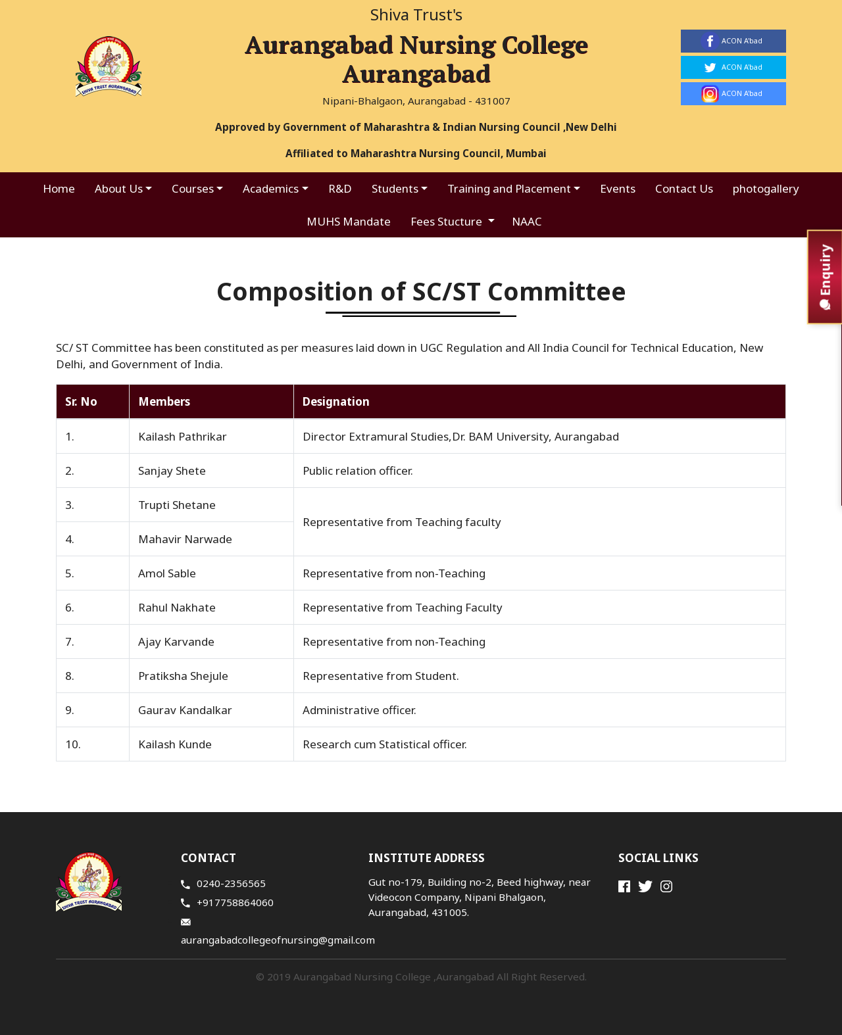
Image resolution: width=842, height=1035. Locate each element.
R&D (340, 188)
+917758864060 (227, 902)
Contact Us (684, 188)
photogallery (766, 188)
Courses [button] (193, 188)
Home (59, 188)
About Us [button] (119, 188)
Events (617, 188)
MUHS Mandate (349, 221)
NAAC (527, 221)
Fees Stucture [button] (447, 221)
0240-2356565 (223, 883)
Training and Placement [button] (509, 188)
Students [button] (395, 188)
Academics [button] (271, 188)
